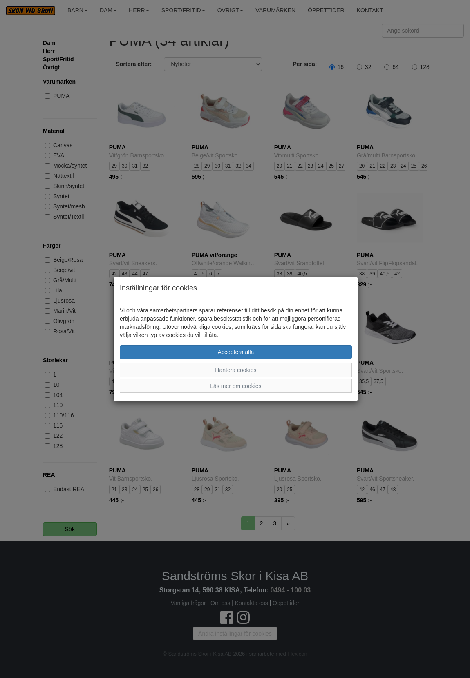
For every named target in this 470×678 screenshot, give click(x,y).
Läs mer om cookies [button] (235, 386)
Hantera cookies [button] (235, 370)
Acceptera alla (236, 352)
